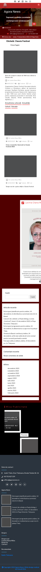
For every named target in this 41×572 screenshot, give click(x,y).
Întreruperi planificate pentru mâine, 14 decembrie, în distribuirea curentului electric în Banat (20, 313)
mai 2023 (11, 385)
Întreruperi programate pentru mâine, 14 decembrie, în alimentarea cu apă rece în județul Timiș (20, 328)
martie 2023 (12, 390)
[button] (34, 24)
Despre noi (5, 539)
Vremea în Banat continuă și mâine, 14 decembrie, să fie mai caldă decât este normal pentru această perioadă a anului (19, 336)
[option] (20, 421)
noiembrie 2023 (13, 371)
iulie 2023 (11, 381)
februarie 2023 (13, 393)
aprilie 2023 (12, 388)
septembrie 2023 (14, 376)
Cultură (8, 107)
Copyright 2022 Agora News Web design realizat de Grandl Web (20, 568)
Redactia (5, 542)
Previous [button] (34, 435)
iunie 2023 (11, 383)
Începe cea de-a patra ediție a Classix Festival (20, 186)
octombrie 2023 (13, 373)
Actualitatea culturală (13, 103)
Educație (14, 107)
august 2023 (12, 378)
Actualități (26, 103)
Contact (4, 544)
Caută (7, 293)
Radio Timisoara (7, 555)
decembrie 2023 (13, 368)
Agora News (12, 11)
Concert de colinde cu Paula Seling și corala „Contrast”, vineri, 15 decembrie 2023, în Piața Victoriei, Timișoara (20, 321)
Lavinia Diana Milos (15, 80)
